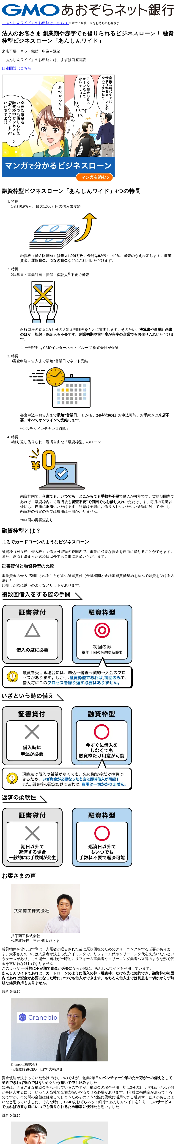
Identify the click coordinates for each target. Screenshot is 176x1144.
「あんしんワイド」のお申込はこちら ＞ (35, 23)
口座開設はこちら (16, 68)
